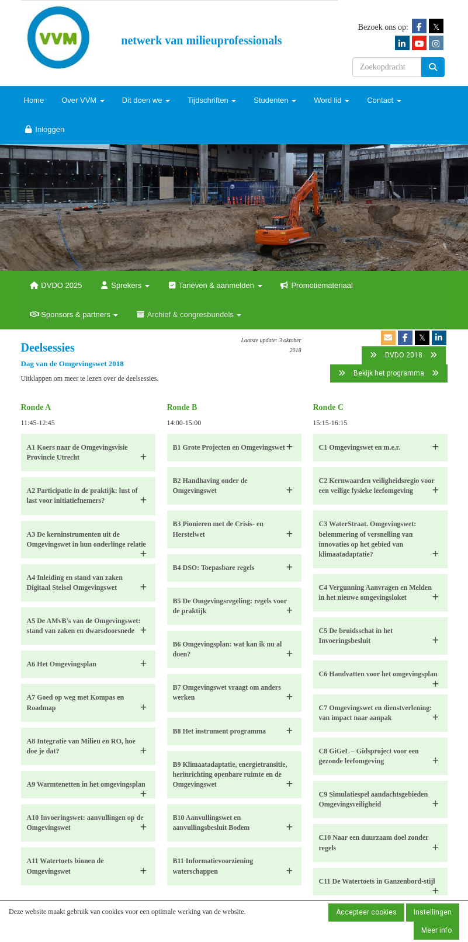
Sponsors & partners (74, 314)
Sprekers (124, 285)
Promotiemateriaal (316, 285)
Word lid (331, 100)
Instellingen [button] (433, 912)
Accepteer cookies (366, 912)
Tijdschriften (212, 100)
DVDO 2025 (56, 285)
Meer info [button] (436, 930)
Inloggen (44, 129)
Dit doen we (146, 100)
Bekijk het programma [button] (389, 373)
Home (34, 100)
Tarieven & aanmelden (214, 285)
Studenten (275, 100)
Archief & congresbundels (188, 314)
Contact (384, 100)
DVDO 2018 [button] (403, 355)
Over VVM (83, 100)
